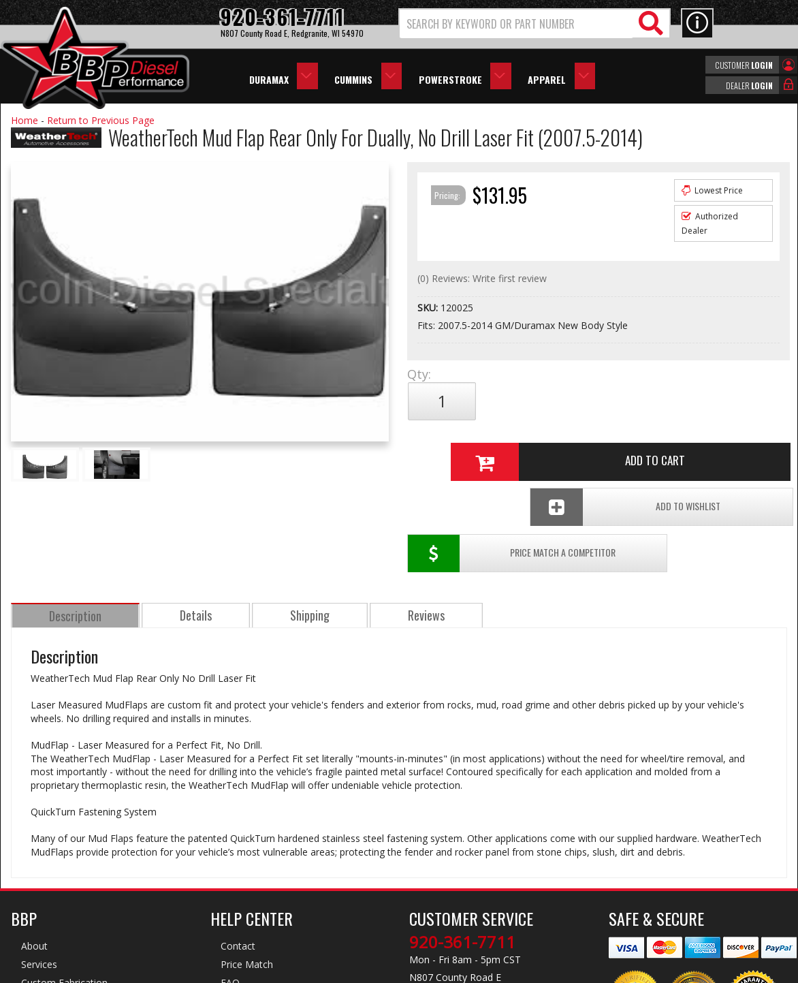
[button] (534, 23)
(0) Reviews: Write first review (482, 278)
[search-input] (516, 24)
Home (24, 120)
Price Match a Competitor (486, 446)
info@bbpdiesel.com (449, 906)
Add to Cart (593, 401)
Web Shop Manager (521, 971)
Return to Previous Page (101, 120)
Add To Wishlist (684, 446)
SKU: (429, 307)
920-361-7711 (462, 842)
